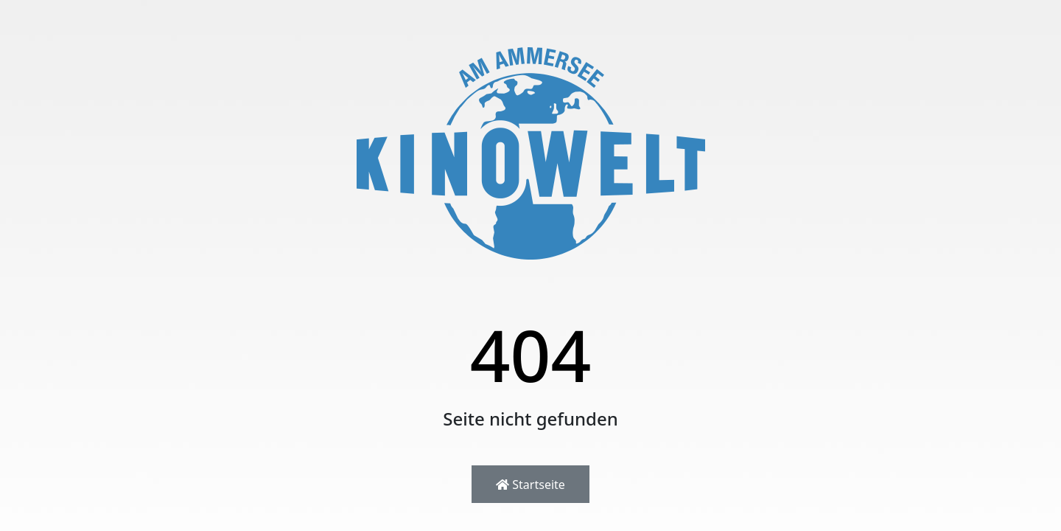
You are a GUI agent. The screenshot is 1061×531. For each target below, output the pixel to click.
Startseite (530, 484)
